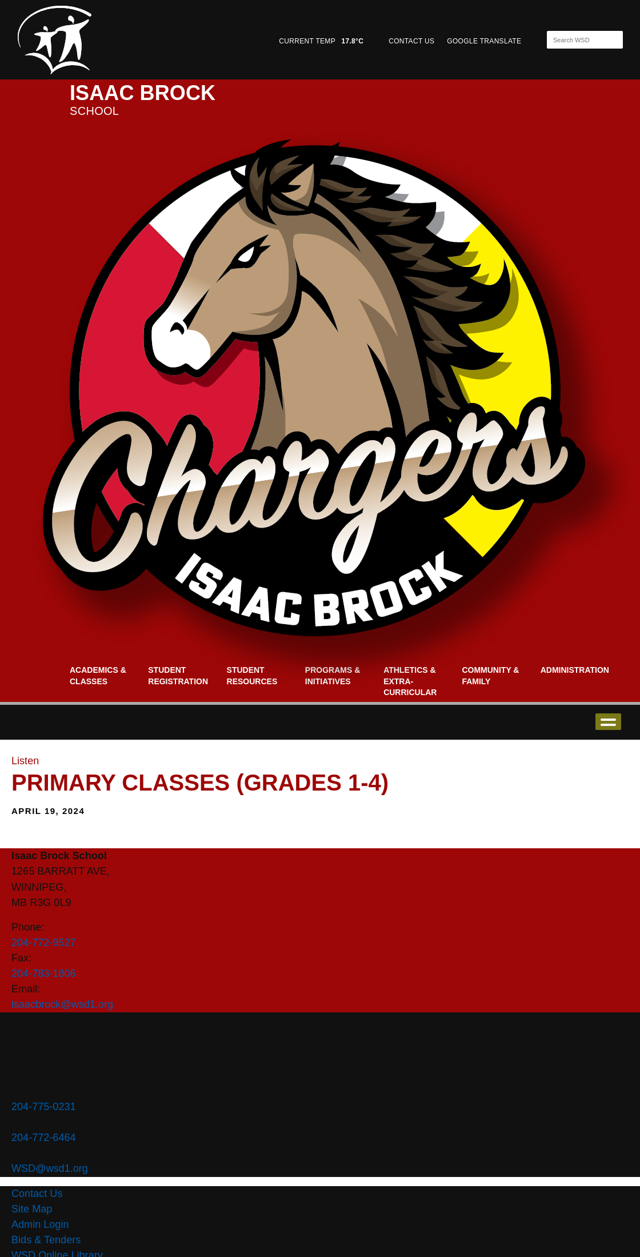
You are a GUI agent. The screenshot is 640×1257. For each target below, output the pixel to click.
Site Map (31, 1209)
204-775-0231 (43, 1106)
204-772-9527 (43, 942)
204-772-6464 (43, 1137)
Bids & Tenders (46, 1240)
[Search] (575, 40)
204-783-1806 (43, 973)
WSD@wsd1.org (49, 1168)
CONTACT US (411, 41)
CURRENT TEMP (321, 41)
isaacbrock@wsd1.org (62, 1004)
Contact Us (36, 1193)
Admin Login (40, 1224)
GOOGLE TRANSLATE (485, 41)
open (608, 721)
